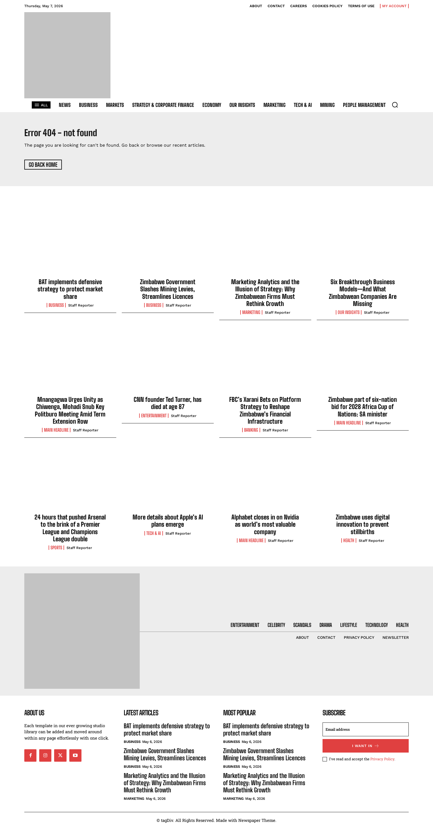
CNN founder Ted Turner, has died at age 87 (168, 406)
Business (56, 308)
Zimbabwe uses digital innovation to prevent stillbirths (363, 527)
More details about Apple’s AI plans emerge (168, 523)
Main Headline (56, 433)
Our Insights (349, 315)
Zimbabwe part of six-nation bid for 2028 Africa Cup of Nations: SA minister (362, 410)
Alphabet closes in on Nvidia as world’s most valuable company (265, 527)
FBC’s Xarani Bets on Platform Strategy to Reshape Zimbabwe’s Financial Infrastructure (265, 413)
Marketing (251, 315)
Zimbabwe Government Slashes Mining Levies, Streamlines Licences (168, 292)
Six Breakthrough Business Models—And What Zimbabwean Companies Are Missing (363, 295)
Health (348, 543)
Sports (56, 550)
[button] (395, 104)
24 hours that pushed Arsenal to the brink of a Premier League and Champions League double (70, 530)
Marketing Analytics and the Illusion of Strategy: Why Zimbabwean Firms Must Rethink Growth (265, 295)
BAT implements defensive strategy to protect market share (70, 292)
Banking (251, 433)
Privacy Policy (382, 761)
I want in (365, 748)
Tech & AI (153, 536)
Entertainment (154, 418)
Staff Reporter (81, 308)
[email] (366, 732)
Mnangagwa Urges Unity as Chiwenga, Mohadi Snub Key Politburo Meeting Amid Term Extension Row (70, 413)
